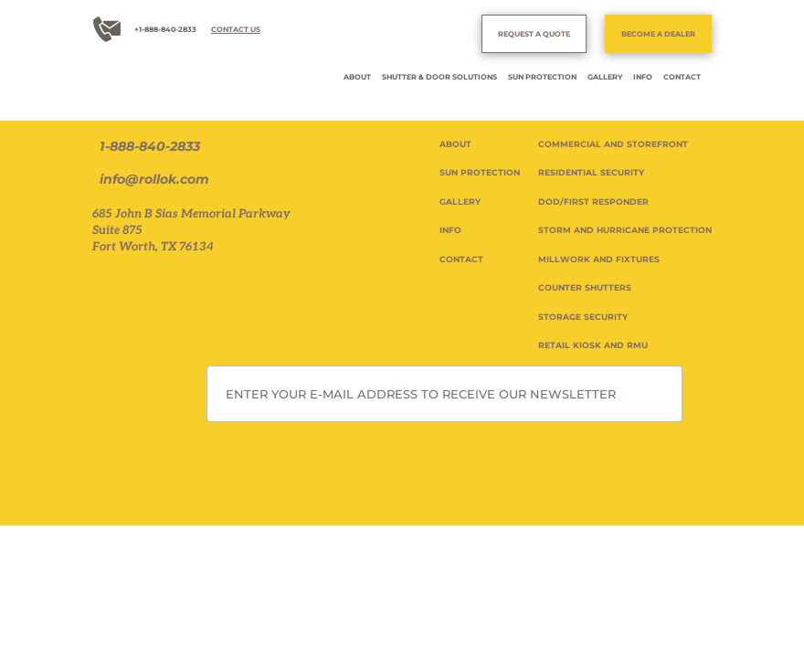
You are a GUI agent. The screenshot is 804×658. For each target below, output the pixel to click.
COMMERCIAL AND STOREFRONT (613, 144)
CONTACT (682, 76)
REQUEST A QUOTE (534, 33)
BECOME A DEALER (658, 33)
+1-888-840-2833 (165, 29)
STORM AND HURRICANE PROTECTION (625, 230)
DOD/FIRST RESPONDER (593, 201)
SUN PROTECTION (542, 76)
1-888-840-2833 (150, 146)
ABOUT (357, 76)
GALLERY (604, 76)
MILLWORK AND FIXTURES (599, 259)
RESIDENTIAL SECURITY (591, 172)
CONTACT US (235, 29)
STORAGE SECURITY (583, 317)
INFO (642, 76)
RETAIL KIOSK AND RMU (593, 345)
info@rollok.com (154, 179)
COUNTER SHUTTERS (584, 287)
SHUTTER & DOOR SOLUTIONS (439, 76)
